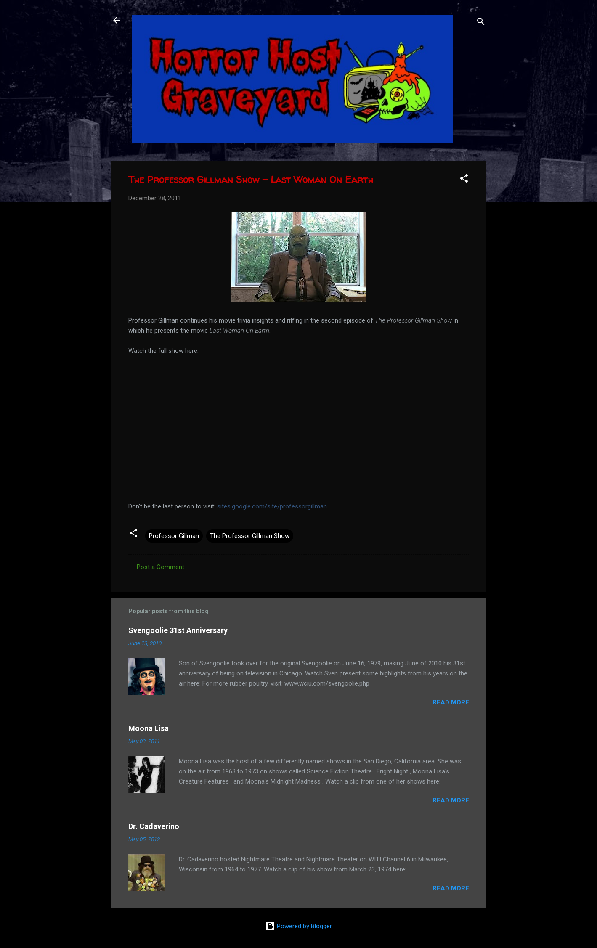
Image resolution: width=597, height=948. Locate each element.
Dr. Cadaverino (153, 826)
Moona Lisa (148, 728)
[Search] (481, 23)
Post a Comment (160, 567)
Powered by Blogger (298, 926)
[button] (464, 179)
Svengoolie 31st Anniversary (178, 630)
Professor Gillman (174, 536)
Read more (450, 702)
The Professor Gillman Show (249, 536)
